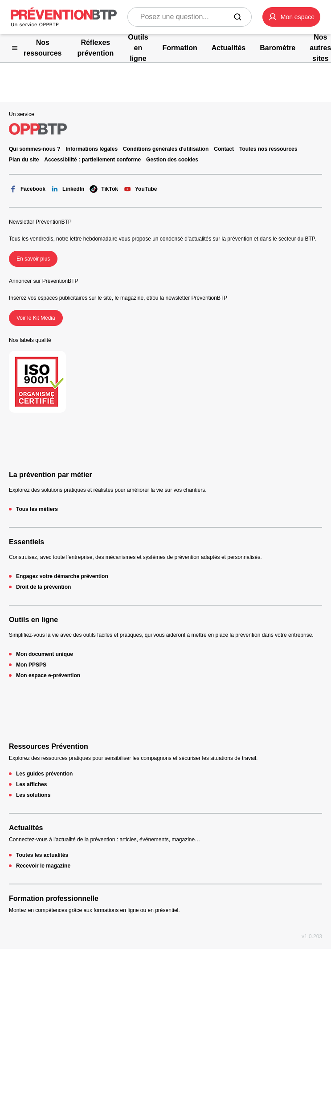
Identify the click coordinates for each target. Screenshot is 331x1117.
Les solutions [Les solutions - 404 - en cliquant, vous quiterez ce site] (33, 795)
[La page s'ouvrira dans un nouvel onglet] (291, 17)
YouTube (140, 189)
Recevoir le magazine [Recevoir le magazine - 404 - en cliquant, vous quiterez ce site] (43, 866)
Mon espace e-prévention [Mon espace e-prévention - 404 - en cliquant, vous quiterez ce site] (48, 675)
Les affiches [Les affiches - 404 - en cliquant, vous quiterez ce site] (31, 784)
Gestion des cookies (172, 160)
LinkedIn (67, 189)
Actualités (26, 828)
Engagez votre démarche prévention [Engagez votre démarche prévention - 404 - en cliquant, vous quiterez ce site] (62, 576)
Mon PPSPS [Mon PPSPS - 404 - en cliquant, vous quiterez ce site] (31, 665)
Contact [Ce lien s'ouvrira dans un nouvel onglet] (224, 149)
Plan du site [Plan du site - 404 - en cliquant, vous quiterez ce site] (24, 160)
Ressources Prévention (48, 746)
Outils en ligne (33, 619)
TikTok (104, 189)
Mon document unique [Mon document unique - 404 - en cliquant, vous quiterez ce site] (44, 654)
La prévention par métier (50, 474)
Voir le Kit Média (35, 318)
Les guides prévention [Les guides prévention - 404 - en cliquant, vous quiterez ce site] (44, 774)
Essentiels (26, 542)
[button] (291, 17)
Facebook (27, 189)
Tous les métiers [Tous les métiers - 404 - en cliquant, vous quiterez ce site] (37, 509)
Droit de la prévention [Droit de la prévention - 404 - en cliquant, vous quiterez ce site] (43, 587)
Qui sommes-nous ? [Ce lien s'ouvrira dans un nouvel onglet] (34, 149)
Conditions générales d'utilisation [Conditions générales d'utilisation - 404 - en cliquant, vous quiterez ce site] (165, 149)
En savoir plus (33, 259)
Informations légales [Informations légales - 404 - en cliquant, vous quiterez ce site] (91, 149)
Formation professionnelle (53, 898)
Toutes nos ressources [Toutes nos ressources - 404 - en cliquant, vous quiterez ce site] (268, 149)
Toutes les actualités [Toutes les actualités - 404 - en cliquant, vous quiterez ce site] (42, 855)
